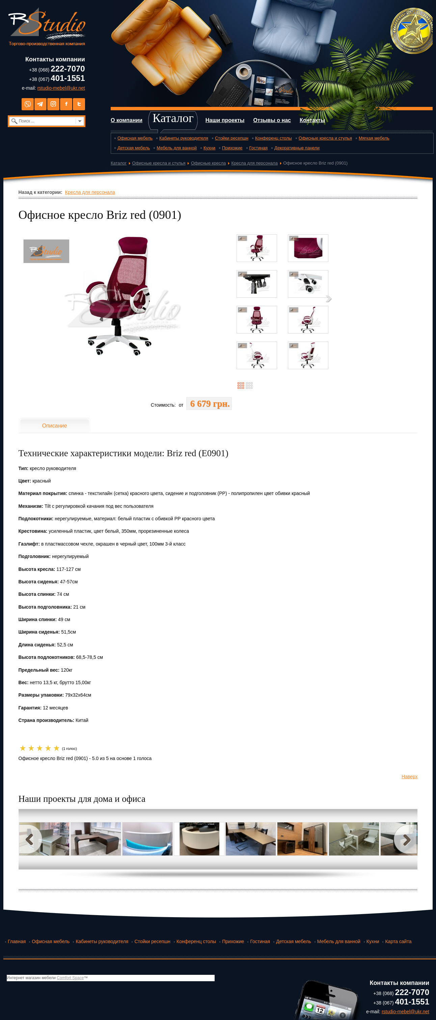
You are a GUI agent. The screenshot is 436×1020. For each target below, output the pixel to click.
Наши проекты (225, 120)
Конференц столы (273, 138)
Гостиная (258, 147)
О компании (126, 120)
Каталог (173, 118)
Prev (30, 839)
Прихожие (232, 147)
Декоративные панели (297, 147)
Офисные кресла (208, 163)
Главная (17, 941)
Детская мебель (133, 147)
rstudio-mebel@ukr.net (61, 88)
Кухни (209, 147)
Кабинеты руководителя (183, 138)
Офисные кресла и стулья (325, 138)
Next (405, 839)
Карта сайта (398, 941)
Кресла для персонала (254, 163)
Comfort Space (70, 977)
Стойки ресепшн (231, 138)
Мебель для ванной (177, 147)
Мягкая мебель (374, 138)
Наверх (410, 776)
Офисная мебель (135, 138)
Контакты (312, 120)
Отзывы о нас (272, 120)
